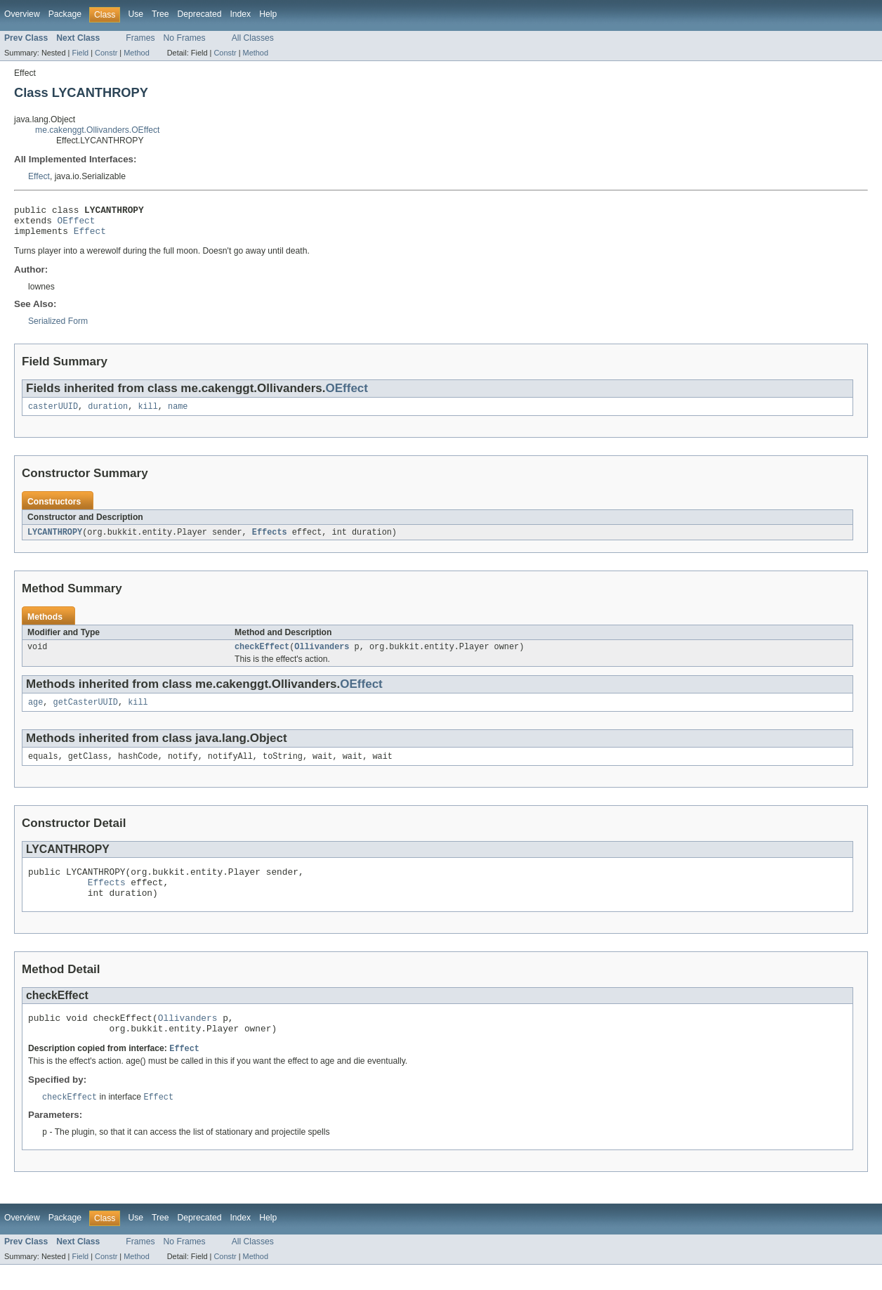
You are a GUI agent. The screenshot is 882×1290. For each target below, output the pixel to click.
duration (108, 413)
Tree (160, 14)
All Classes (253, 38)
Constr (106, 52)
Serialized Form (58, 327)
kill (147, 413)
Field (80, 52)
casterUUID (53, 413)
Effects (269, 540)
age (35, 713)
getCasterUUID (85, 713)
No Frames (185, 38)
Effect (39, 176)
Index (240, 14)
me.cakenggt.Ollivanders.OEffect (97, 130)
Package (64, 14)
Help (268, 14)
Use (135, 14)
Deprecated (200, 14)
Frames (140, 38)
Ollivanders (321, 656)
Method (136, 52)
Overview (22, 14)
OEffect (77, 224)
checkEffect (262, 656)
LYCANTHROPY (54, 540)
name (177, 413)
